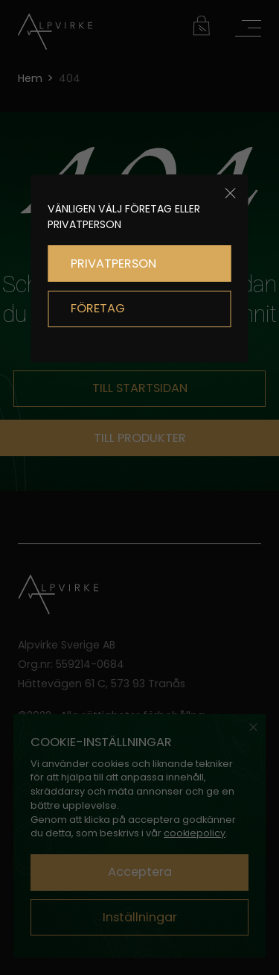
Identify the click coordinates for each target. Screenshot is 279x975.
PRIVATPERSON (113, 263)
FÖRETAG (98, 308)
